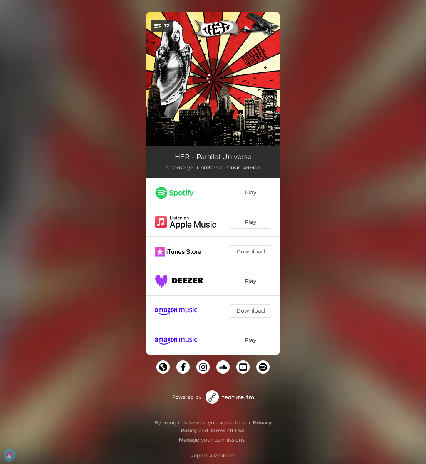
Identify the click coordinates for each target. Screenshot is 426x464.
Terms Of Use (227, 430)
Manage (189, 440)
